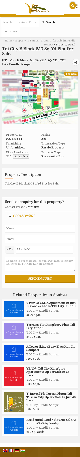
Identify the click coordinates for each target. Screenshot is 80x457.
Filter (11, 32)
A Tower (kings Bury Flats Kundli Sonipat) (50, 348)
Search (48, 22)
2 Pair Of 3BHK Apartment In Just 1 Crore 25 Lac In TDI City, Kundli (50, 304)
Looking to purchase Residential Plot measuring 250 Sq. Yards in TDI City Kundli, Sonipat (40, 264)
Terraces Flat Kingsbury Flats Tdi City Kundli (50, 326)
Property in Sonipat (27, 40)
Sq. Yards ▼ (21, 156)
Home (8, 40)
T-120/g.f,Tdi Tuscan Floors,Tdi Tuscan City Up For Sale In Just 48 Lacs (51, 397)
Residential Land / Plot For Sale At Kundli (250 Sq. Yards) (51, 421)
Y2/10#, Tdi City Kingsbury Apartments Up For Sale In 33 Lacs (48, 372)
